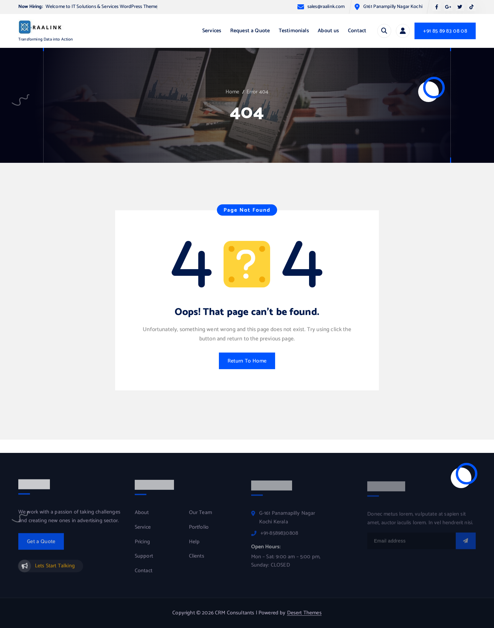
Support (144, 560)
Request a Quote (250, 30)
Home (233, 91)
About (142, 516)
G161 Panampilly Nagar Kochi (392, 7)
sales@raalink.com (326, 7)
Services (211, 30)
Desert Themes (304, 612)
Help (194, 545)
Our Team (200, 516)
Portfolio (199, 531)
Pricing (142, 545)
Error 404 (257, 91)
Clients (196, 560)
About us (328, 30)
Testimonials (294, 30)
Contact (357, 30)
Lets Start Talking (55, 569)
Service (143, 531)
